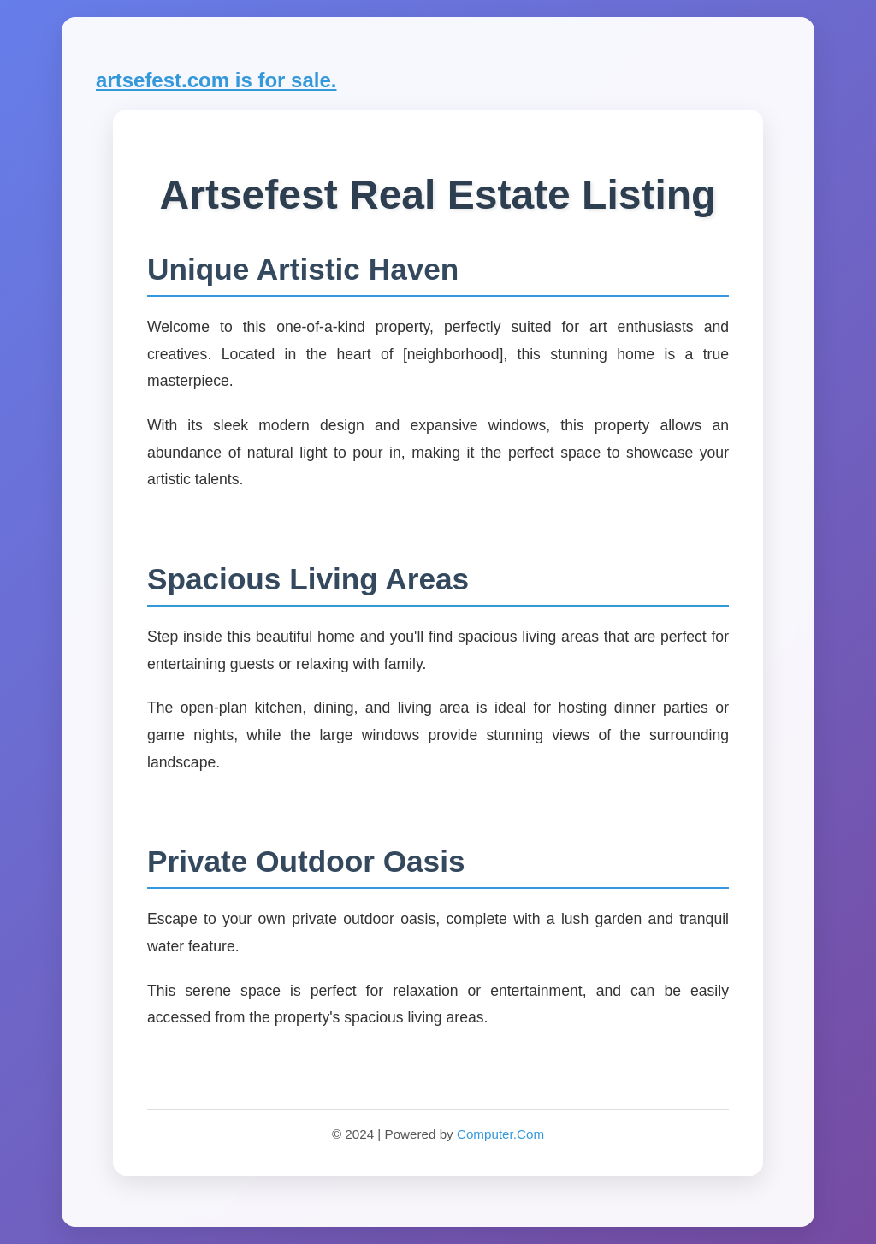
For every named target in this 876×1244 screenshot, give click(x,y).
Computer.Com (500, 1134)
